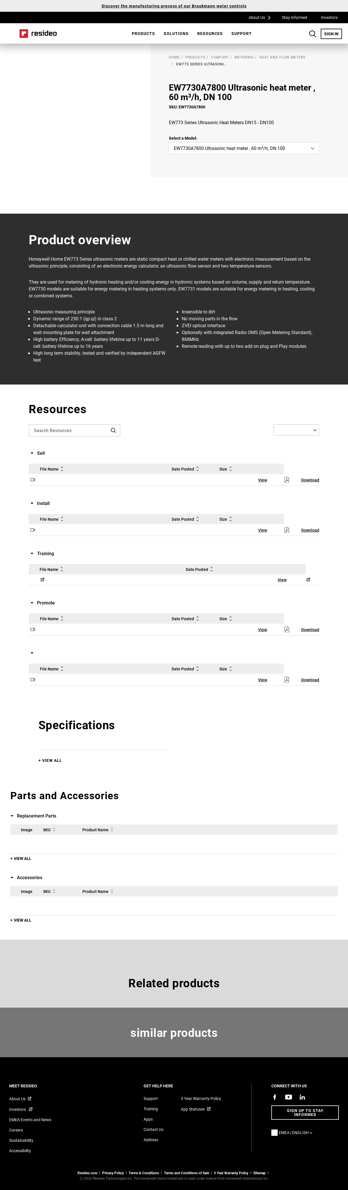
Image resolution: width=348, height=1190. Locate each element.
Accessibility (20, 1150)
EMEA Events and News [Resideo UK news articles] (30, 1119)
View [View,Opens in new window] (262, 480)
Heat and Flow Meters (282, 57)
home (174, 57)
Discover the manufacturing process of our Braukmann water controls (174, 6)
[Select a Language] (296, 430)
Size (226, 468)
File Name (52, 468)
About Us (262, 17)
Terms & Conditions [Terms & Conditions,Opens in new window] (144, 1173)
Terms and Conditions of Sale (186, 1173)
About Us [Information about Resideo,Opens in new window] (17, 1098)
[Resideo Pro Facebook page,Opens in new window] (274, 1097)
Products (143, 33)
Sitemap (259, 1173)
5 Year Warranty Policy (201, 1098)
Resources (210, 33)
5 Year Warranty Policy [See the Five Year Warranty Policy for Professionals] (231, 1173)
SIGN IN (333, 33)
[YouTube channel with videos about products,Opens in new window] (288, 1097)
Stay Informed (294, 17)
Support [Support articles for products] (151, 1098)
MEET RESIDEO (31, 1085)
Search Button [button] (312, 33)
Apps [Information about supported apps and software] (148, 1119)
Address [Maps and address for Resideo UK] (151, 1139)
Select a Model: (183, 138)
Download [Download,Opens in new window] (310, 480)
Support (241, 33)
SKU (50, 829)
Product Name (98, 829)
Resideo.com (87, 1173)
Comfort (220, 57)
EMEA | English (297, 1132)
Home (38, 33)
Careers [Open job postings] (16, 1130)
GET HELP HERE (166, 1085)
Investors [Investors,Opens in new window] (329, 17)
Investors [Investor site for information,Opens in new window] (18, 1109)
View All (52, 760)
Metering (244, 57)
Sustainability (21, 1140)
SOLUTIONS (176, 33)
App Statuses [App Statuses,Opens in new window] (193, 1109)
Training (151, 1108)
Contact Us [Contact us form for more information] (153, 1129)
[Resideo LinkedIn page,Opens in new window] (302, 1097)
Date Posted (186, 468)
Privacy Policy (113, 1173)
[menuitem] (143, 33)
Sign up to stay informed (305, 1112)
